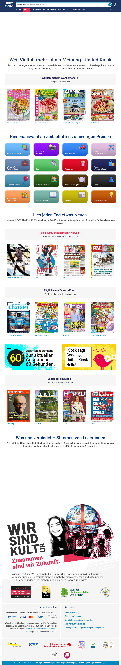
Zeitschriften (36, 9)
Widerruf (82, 658)
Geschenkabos (63, 9)
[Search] (110, 4)
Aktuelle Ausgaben (78, 9)
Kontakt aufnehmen (73, 611)
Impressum (58, 658)
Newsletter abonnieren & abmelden (79, 615)
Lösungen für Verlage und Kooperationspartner (84, 623)
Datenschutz (46, 658)
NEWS (26, 9)
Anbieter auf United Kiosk (75, 619)
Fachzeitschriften (49, 9)
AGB (38, 658)
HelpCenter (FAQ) (72, 608)
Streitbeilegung (70, 658)
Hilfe (110, 9)
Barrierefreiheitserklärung (60, 661)
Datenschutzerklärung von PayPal (41, 624)
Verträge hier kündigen (96, 658)
